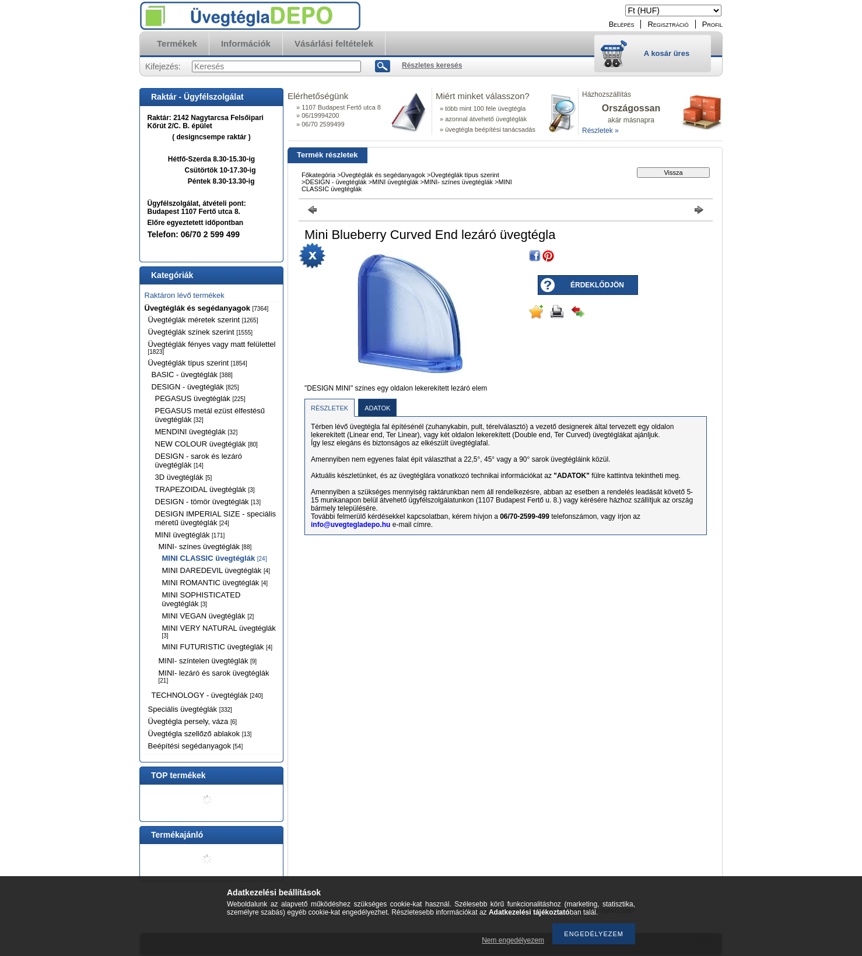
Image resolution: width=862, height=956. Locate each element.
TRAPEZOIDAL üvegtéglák (205, 489)
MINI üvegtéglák (190, 534)
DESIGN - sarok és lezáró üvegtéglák (199, 460)
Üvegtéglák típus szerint (197, 362)
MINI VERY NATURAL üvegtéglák (219, 631)
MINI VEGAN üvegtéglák (208, 615)
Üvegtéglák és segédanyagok (207, 308)
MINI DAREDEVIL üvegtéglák (216, 570)
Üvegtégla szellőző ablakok (200, 733)
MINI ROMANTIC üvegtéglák (215, 582)
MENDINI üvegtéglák (196, 431)
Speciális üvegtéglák (190, 709)
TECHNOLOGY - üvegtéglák (207, 695)
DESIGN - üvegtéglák (195, 386)
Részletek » (600, 130)
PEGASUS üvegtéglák (200, 398)
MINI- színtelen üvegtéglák (208, 660)
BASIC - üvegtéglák (192, 374)
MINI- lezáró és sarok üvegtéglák (214, 676)
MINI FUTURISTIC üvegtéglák (217, 646)
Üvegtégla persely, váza (192, 721)
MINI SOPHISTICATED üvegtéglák (201, 599)
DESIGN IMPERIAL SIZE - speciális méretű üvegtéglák (215, 518)
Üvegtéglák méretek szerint (203, 319)
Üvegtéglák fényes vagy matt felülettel (212, 347)
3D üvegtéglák (183, 477)
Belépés (622, 24)
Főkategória (318, 174)
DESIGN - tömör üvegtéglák (208, 501)
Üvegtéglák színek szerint (200, 332)
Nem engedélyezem (513, 940)
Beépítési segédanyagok (195, 745)
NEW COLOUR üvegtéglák (206, 444)
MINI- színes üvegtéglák (205, 546)
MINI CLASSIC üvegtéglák (214, 558)
